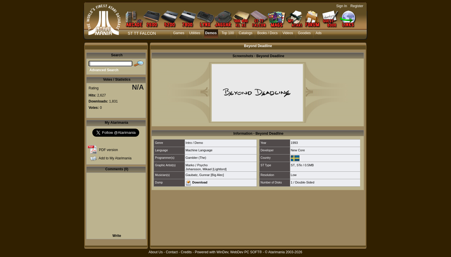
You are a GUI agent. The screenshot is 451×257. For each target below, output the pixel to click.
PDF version (108, 150)
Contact (171, 252)
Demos (211, 33)
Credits (186, 252)
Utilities (194, 33)
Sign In (341, 6)
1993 (294, 142)
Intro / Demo (194, 142)
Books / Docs (267, 33)
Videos (287, 33)
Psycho (202, 165)
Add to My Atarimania (115, 158)
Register (356, 6)
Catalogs (245, 33)
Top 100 (227, 33)
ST (293, 165)
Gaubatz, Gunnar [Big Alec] (205, 175)
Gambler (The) (196, 157)
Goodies (304, 33)
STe (299, 165)
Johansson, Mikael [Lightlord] (206, 169)
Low (294, 175)
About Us (155, 252)
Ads (319, 33)
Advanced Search (104, 70)
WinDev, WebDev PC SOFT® (239, 252)
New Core (298, 150)
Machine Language (199, 150)
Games (178, 33)
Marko (190, 165)
